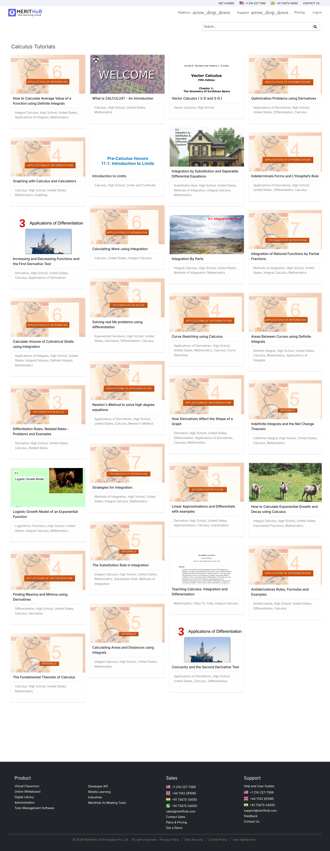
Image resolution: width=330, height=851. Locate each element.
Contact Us (251, 821)
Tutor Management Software (34, 808)
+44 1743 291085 (181, 793)
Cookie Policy (217, 839)
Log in (317, 12)
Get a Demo (226, 3)
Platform (203, 13)
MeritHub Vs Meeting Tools (107, 802)
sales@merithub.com (180, 811)
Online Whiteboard (27, 791)
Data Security (194, 839)
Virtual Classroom (27, 786)
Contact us (311, 3)
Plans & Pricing (176, 822)
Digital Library (24, 797)
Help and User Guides (259, 786)
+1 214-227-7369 (253, 3)
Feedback (251, 816)
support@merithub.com (260, 810)
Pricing (299, 12)
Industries (95, 797)
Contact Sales (175, 817)
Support (261, 13)
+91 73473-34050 (284, 3)
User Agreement (244, 839)
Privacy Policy (170, 839)
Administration (25, 802)
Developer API (98, 786)
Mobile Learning (99, 792)
